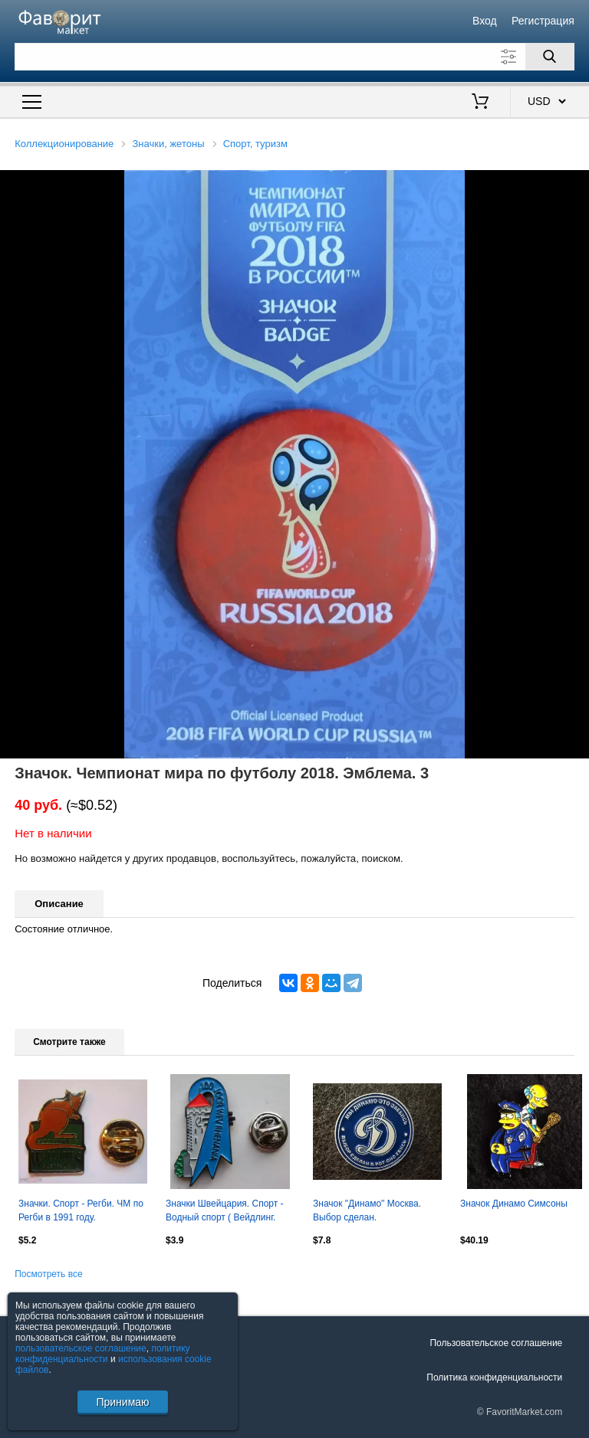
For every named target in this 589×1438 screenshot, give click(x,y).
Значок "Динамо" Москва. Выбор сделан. (367, 1210)
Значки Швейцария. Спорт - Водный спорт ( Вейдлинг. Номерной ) (225, 1212)
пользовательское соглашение (80, 1348)
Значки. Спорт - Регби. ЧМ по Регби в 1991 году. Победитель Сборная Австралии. (80, 1212)
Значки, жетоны (169, 143)
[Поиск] (549, 56)
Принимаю (122, 1402)
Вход (484, 21)
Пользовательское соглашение (495, 1343)
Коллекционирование (64, 143)
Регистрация (543, 21)
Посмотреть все (48, 1274)
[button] (575, 184)
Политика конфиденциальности (494, 1377)
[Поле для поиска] (294, 56)
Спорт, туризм (255, 143)
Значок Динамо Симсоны (514, 1203)
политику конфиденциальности (102, 1353)
